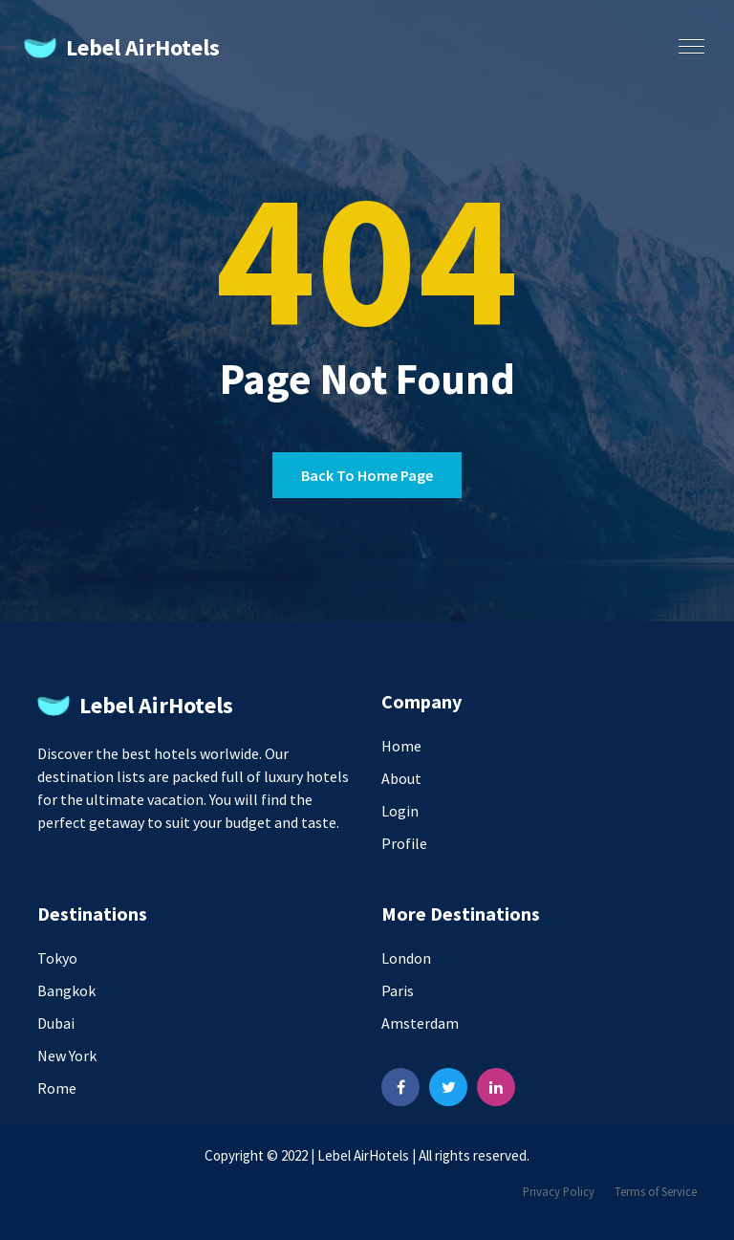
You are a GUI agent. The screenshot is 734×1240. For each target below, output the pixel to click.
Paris (397, 990)
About (401, 778)
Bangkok (66, 990)
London (406, 958)
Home (401, 745)
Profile (404, 843)
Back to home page (367, 475)
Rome (56, 1088)
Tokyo (57, 958)
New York (67, 1055)
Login (400, 810)
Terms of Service (656, 1191)
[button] (687, 40)
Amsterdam (420, 1023)
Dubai (56, 1023)
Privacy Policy (558, 1191)
